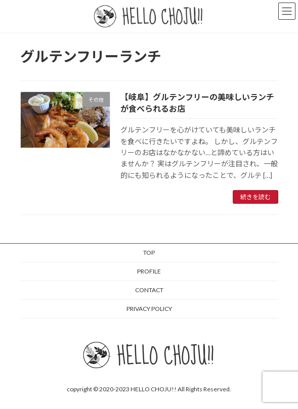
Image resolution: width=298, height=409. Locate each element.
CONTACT (149, 290)
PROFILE (149, 271)
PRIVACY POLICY (149, 308)
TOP (149, 252)
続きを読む (255, 197)
